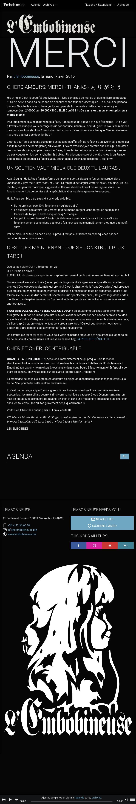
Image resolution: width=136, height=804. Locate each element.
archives (96, 797)
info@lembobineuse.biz (22, 544)
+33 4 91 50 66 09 (19, 540)
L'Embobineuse (13, 5)
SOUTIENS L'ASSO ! (102, 540)
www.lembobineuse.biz (22, 548)
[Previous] (4, 799)
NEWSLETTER (102, 534)
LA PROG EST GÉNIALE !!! (93, 353)
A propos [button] (123, 4)
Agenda (35, 4)
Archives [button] (49, 4)
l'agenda (79, 797)
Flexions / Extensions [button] (98, 4)
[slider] (72, 801)
